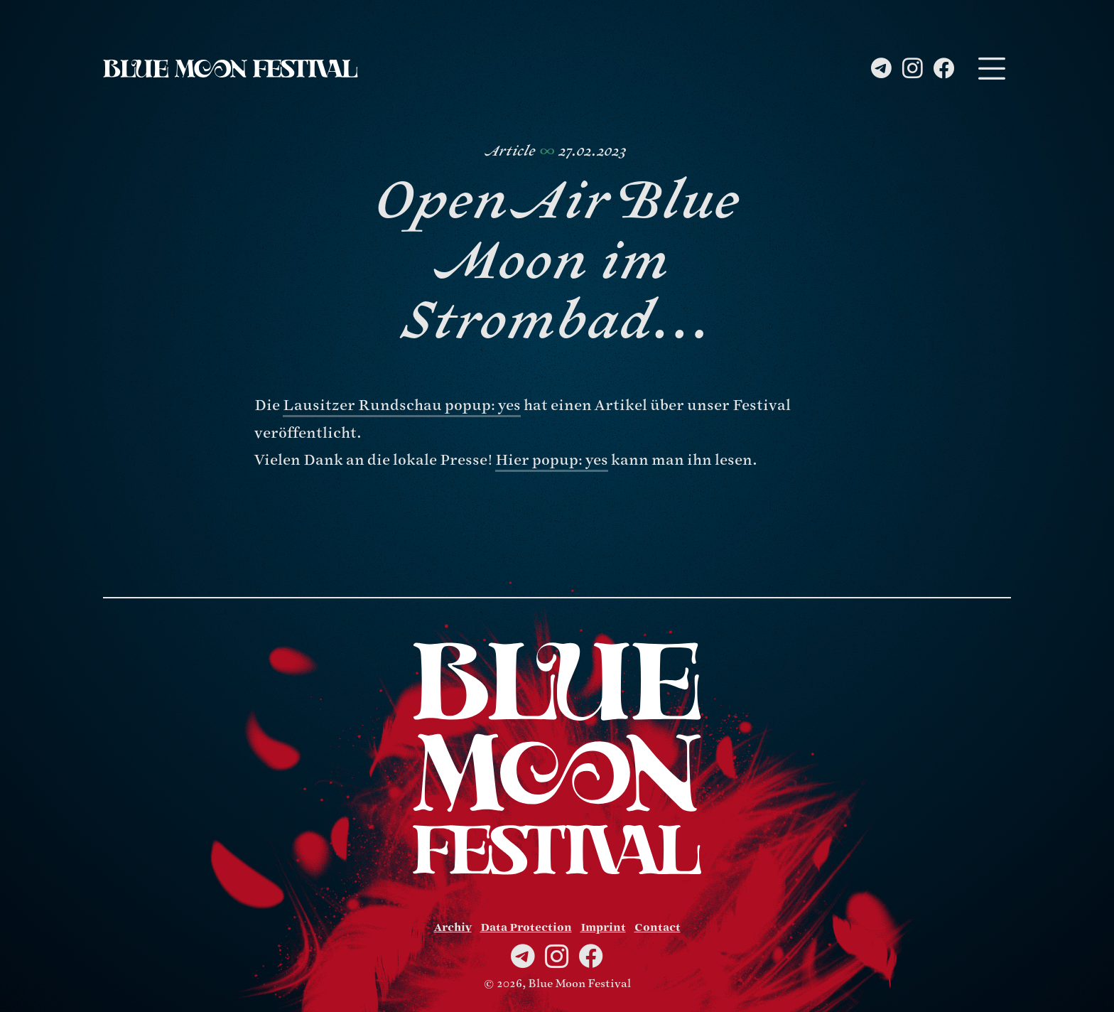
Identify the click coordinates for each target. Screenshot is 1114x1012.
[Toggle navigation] (991, 68)
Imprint (603, 927)
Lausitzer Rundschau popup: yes (402, 405)
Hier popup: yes (551, 460)
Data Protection (526, 927)
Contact (657, 927)
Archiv (453, 927)
